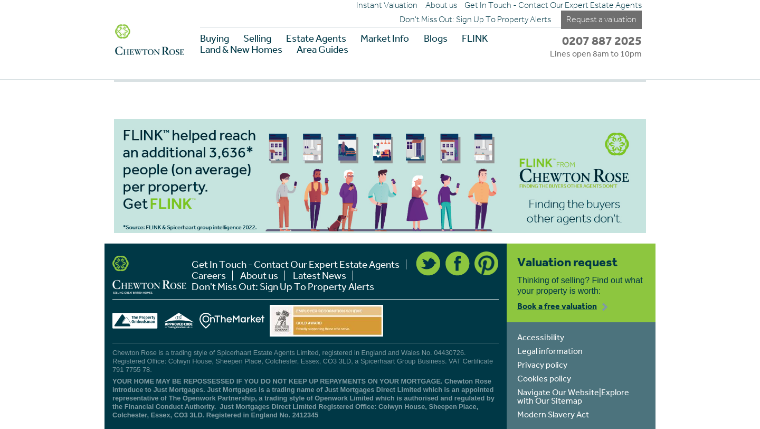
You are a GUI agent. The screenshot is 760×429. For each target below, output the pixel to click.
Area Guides (322, 49)
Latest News (319, 276)
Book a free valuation (557, 306)
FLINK (475, 38)
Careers (209, 276)
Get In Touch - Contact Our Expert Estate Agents (553, 5)
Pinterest (486, 263)
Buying (214, 38)
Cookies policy (544, 378)
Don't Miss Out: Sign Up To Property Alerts (475, 19)
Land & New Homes (241, 49)
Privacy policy (542, 364)
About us (441, 5)
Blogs (436, 38)
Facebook (457, 263)
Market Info (384, 38)
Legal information (550, 351)
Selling (257, 38)
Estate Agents (316, 38)
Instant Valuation (386, 5)
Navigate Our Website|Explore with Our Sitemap (573, 396)
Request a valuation (601, 19)
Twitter (428, 263)
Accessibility (540, 337)
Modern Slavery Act (553, 414)
